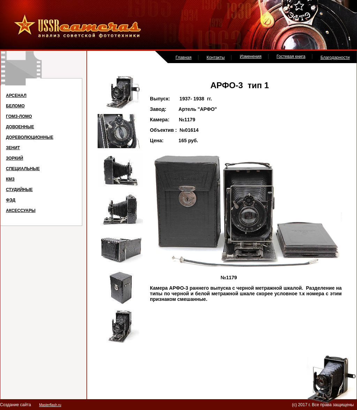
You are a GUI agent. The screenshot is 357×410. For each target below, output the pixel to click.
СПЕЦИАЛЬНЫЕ (23, 168)
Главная (184, 57)
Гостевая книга (290, 56)
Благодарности (335, 57)
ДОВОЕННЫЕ (20, 126)
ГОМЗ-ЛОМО (19, 116)
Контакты (216, 57)
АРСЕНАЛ (16, 95)
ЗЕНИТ (13, 147)
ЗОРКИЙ (14, 158)
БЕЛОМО (15, 106)
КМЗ (10, 179)
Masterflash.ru (50, 405)
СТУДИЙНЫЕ (19, 189)
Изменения (250, 56)
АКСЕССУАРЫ (21, 210)
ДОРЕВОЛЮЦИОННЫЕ (29, 137)
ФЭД (10, 200)
